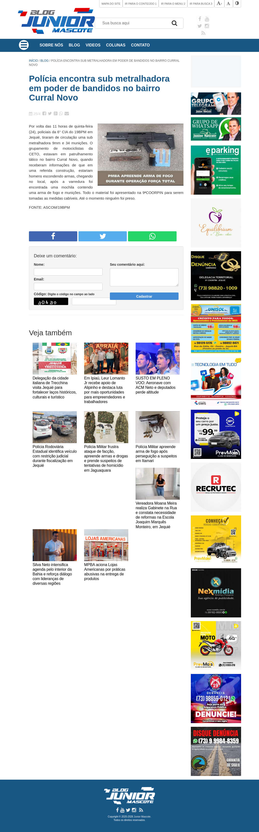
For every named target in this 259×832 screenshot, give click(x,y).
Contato (140, 45)
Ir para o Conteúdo (140, 3)
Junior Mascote (142, 816)
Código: (64, 294)
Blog (74, 45)
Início (33, 60)
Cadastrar (144, 296)
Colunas (115, 45)
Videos (93, 45)
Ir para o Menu (173, 3)
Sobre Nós (51, 45)
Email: (39, 279)
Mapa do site (111, 3)
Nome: (39, 264)
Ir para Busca (201, 3)
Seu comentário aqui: (127, 264)
